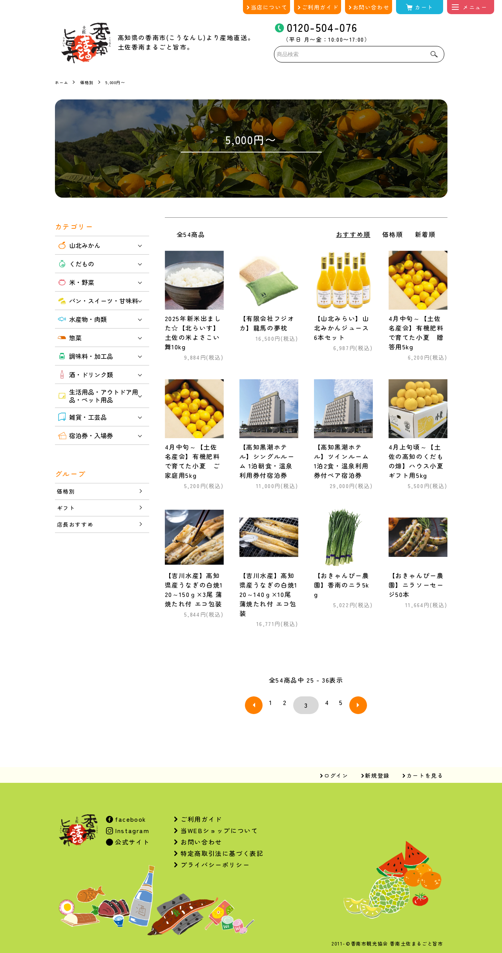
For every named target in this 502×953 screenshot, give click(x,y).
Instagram (131, 824)
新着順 (425, 234)
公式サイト (131, 836)
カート (424, 7)
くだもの (75, 264)
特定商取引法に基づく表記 (222, 847)
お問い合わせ (371, 7)
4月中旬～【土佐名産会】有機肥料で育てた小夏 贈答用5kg (416, 332)
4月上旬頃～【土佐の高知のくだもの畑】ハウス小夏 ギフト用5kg (416, 461)
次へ (348, 702)
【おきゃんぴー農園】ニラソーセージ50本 (416, 585)
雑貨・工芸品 (82, 417)
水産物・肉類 (82, 319)
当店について (269, 7)
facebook (129, 813)
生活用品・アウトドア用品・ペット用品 (97, 395)
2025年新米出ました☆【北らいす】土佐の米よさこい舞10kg (193, 332)
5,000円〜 (122, 82)
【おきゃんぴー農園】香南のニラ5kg (342, 585)
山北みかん (78, 245)
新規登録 (377, 769)
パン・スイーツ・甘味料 (97, 301)
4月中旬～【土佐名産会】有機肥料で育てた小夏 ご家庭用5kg (192, 461)
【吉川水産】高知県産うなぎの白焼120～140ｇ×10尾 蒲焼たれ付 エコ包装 (268, 594)
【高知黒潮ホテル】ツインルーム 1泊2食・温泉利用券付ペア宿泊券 (341, 461)
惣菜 (69, 337)
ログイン (336, 769)
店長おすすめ (78, 527)
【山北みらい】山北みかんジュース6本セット (341, 328)
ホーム (63, 82)
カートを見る (425, 769)
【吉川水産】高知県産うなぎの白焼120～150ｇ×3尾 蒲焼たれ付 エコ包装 (194, 589)
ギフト (67, 509)
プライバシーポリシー (215, 858)
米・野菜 (75, 282)
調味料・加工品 (85, 356)
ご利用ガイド (320, 7)
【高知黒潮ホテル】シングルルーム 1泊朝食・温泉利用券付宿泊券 (267, 461)
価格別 (90, 82)
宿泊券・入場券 (85, 435)
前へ (264, 702)
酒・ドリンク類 (85, 374)
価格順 (392, 234)
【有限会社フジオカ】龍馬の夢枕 (267, 323)
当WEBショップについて (219, 824)
